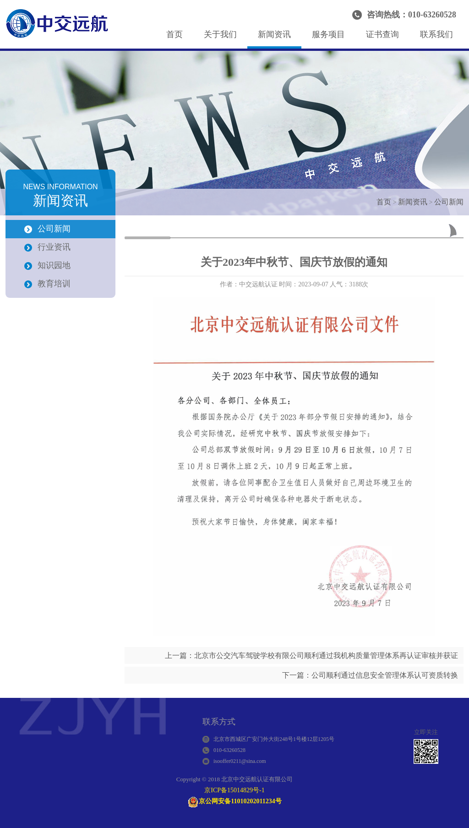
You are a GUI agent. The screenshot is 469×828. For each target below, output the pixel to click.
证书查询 (382, 34)
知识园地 (54, 265)
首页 (174, 34)
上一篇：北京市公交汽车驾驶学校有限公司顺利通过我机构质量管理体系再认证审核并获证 (311, 655)
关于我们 (220, 34)
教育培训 (54, 283)
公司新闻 (449, 202)
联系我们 (436, 34)
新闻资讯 (274, 34)
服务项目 (328, 34)
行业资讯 (54, 247)
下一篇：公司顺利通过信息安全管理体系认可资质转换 (370, 675)
